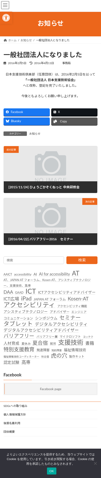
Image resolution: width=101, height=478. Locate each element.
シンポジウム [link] (46, 318)
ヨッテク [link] (88, 336)
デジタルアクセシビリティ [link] (61, 324)
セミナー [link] (70, 317)
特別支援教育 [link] (19, 349)
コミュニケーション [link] (18, 318)
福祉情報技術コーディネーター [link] (21, 356)
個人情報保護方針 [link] (15, 414)
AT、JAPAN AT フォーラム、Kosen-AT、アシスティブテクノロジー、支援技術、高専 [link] (47, 282)
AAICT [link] (8, 274)
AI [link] (35, 274)
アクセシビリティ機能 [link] (72, 306)
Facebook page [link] (50, 389)
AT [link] (75, 273)
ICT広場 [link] (11, 298)
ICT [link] (30, 291)
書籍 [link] (89, 343)
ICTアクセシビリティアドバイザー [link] (67, 292)
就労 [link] (53, 343)
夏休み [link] (26, 343)
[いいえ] (95, 463)
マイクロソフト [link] (70, 336)
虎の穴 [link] (59, 355)
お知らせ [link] (34, 133)
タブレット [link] (18, 324)
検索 (82, 260)
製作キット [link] (76, 356)
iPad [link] (26, 298)
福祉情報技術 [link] (75, 349)
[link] (6, 18)
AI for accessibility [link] (54, 274)
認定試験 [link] (11, 362)
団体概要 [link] (9, 431)
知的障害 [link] (56, 349)
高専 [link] (26, 362)
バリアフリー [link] (19, 336)
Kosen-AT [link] (78, 298)
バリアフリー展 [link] (47, 336)
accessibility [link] (22, 274)
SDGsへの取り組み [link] (15, 406)
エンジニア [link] (79, 312)
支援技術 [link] (70, 342)
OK (51, 471)
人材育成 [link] (11, 343)
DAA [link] (8, 292)
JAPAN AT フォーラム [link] (50, 299)
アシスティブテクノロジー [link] (26, 311)
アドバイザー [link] (59, 312)
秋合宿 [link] (45, 356)
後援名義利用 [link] (12, 423)
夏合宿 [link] (40, 343)
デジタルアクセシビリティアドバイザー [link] (41, 330)
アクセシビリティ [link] (29, 305)
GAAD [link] (19, 292)
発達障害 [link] (43, 350)
